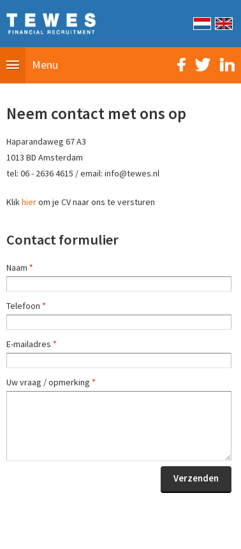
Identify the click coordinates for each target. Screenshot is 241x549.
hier (29, 202)
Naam (19, 267)
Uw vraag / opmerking (51, 382)
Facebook (181, 64)
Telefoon (26, 305)
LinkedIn (227, 64)
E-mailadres (31, 344)
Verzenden (196, 478)
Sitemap (49, 532)
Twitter (202, 64)
